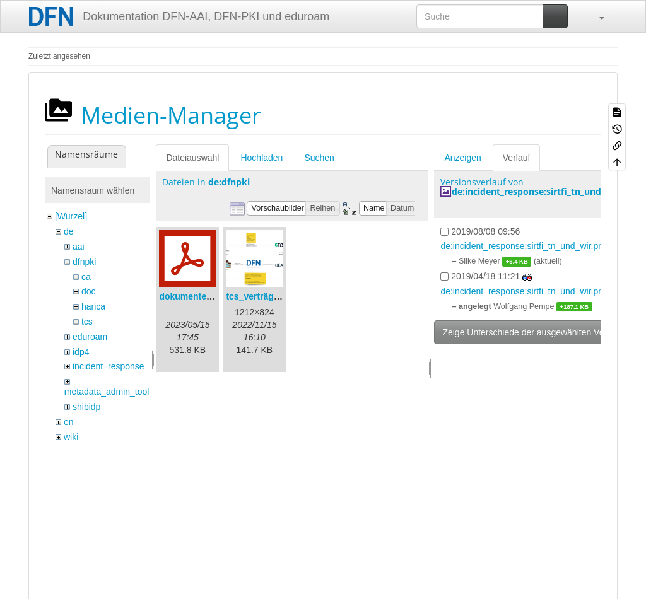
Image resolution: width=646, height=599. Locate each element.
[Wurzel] (71, 216)
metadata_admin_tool (107, 392)
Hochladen (261, 158)
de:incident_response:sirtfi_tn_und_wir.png (545, 191)
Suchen (319, 158)
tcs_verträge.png (261, 296)
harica (93, 306)
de (69, 231)
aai (79, 246)
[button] (595, 16)
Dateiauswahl (192, 158)
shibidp (86, 407)
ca (86, 277)
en (69, 422)
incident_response (108, 366)
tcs (87, 322)
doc (88, 291)
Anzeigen (462, 158)
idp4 (81, 352)
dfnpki (84, 262)
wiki (71, 437)
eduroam (90, 337)
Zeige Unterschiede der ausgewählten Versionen (537, 332)
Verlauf (517, 158)
